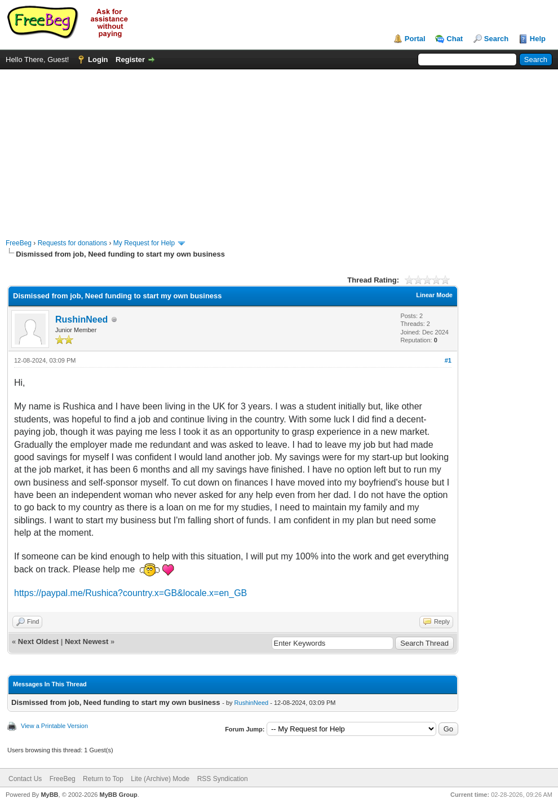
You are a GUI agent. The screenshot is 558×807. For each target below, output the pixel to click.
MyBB (49, 794)
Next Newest (86, 641)
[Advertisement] (279, 148)
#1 (448, 360)
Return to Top (103, 779)
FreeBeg (19, 243)
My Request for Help (144, 243)
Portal (415, 38)
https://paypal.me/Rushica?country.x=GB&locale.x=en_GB (130, 593)
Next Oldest (38, 641)
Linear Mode (434, 295)
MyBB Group (118, 794)
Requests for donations (72, 243)
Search (496, 38)
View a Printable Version (54, 725)
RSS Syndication (222, 779)
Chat (454, 38)
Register (130, 59)
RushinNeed (81, 319)
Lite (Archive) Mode (160, 779)
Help (538, 38)
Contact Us (25, 779)
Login (98, 59)
